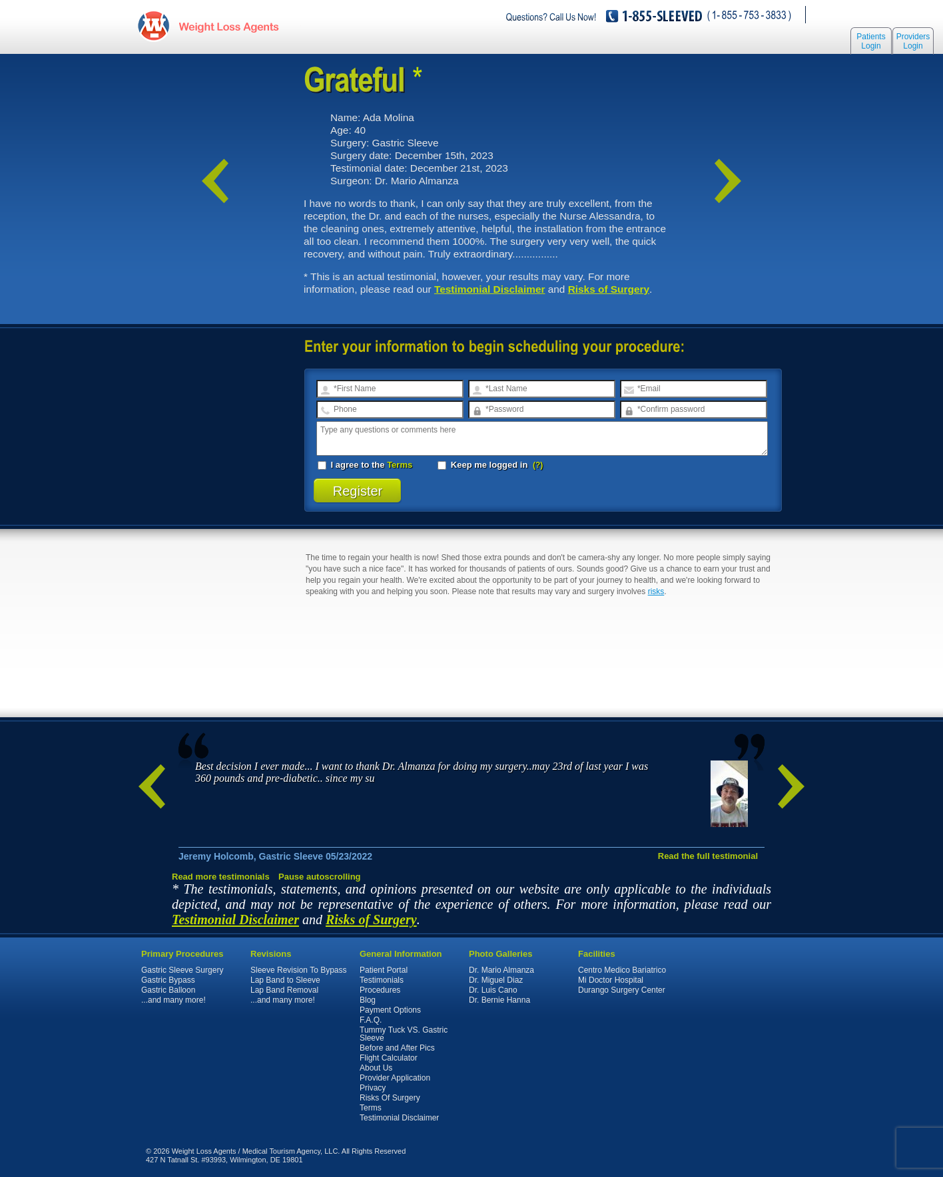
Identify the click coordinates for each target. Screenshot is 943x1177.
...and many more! (173, 1000)
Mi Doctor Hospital (610, 980)
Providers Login (913, 41)
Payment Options (390, 1010)
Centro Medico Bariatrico (622, 970)
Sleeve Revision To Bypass (298, 970)
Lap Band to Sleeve (285, 980)
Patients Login (870, 41)
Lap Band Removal (284, 990)
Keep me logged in (484, 465)
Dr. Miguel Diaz (496, 980)
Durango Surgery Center (621, 990)
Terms (399, 465)
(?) (538, 465)
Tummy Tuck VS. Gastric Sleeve (404, 1034)
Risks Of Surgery (390, 1097)
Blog (368, 1000)
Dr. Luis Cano (493, 990)
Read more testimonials (221, 877)
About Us (376, 1068)
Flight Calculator (389, 1058)
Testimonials (382, 980)
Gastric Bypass (168, 980)
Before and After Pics (397, 1048)
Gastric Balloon (168, 990)
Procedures (380, 990)
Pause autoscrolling (319, 877)
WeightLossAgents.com (228, 25)
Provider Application (395, 1078)
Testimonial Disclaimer (489, 289)
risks (656, 591)
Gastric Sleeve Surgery (182, 970)
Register (358, 491)
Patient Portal (384, 970)
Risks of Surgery (608, 289)
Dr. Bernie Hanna (499, 1000)
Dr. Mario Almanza (501, 970)
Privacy (373, 1088)
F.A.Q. (371, 1020)
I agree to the (365, 465)
